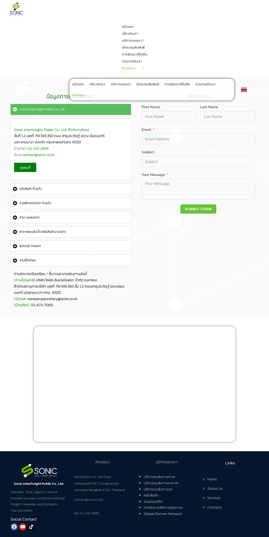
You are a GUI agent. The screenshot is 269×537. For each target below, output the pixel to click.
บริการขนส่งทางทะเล (159, 476)
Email (146, 129)
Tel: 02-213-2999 (86, 513)
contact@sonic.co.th (38, 154)
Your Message (153, 174)
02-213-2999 (38, 148)
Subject (148, 152)
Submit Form (198, 208)
